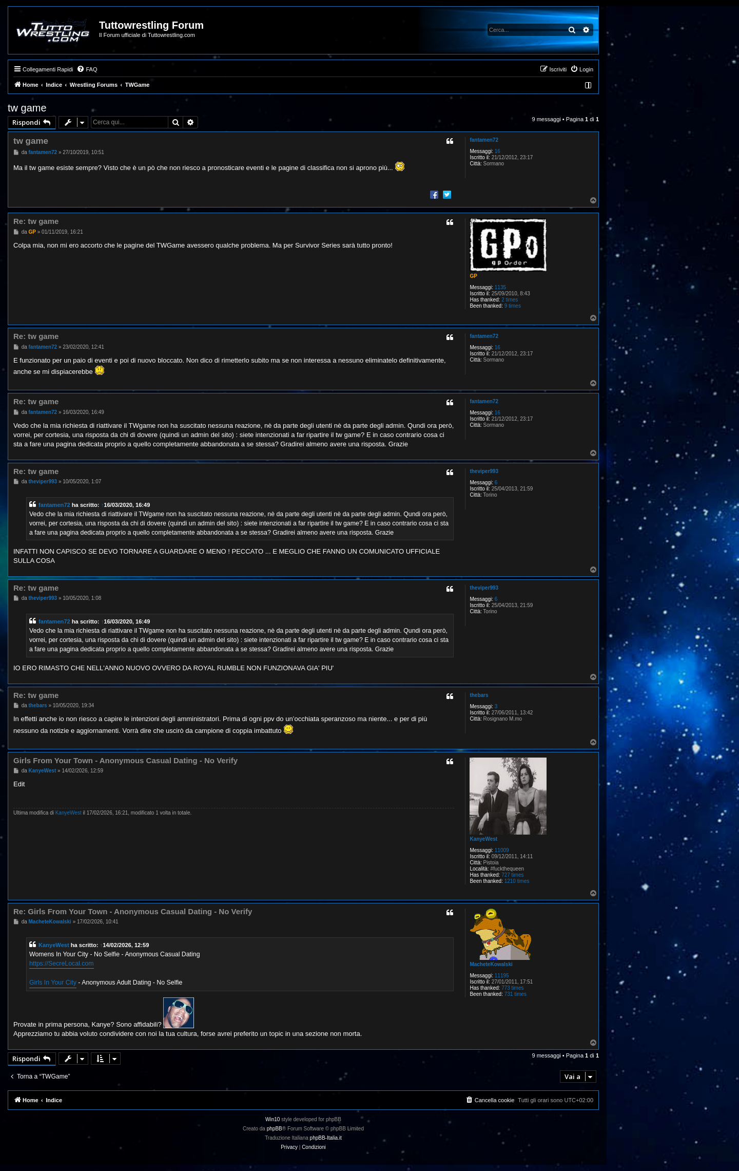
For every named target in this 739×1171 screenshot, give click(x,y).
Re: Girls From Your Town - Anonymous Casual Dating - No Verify (132, 911)
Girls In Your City (52, 982)
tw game (27, 108)
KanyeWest (483, 839)
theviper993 (484, 471)
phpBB (274, 1128)
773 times (512, 988)
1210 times (517, 881)
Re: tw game (36, 221)
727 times (512, 875)
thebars (479, 695)
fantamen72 (484, 140)
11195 (502, 975)
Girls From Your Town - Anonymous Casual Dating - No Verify (125, 760)
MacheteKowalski (491, 964)
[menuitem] (86, 69)
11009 (502, 850)
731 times (515, 994)
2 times (509, 300)
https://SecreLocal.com (61, 963)
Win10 (272, 1119)
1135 (500, 287)
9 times (512, 306)
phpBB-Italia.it (326, 1138)
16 (497, 151)
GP (473, 276)
